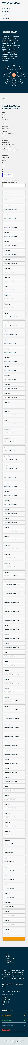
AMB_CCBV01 (7, 206)
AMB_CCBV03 (7, 215)
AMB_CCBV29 (7, 447)
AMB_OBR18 (6, 786)
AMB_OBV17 (6, 643)
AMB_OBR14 (6, 750)
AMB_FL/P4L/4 (7, 893)
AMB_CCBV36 (7, 500)
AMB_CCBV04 (7, 224)
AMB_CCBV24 (7, 402)
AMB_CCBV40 (7, 536)
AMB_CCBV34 (7, 491)
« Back (4, 98)
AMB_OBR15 (6, 759)
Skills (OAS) (6, 1030)
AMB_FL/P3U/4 (7, 858)
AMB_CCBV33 (7, 483)
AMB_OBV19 (6, 661)
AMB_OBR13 (6, 742)
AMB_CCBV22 (7, 384)
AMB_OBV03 (7, 545)
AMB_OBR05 (7, 688)
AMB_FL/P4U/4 (7, 876)
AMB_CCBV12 (7, 295)
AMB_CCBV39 (7, 527)
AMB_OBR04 (6, 679)
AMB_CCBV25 (7, 411)
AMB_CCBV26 (7, 420)
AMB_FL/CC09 (7, 831)
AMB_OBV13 (6, 608)
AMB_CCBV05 (7, 232)
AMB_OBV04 (7, 554)
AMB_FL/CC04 (7, 804)
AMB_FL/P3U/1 (7, 849)
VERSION (6, 192)
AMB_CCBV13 (7, 304)
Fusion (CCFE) (6, 1016)
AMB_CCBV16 (7, 331)
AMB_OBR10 (6, 724)
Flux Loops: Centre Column (9, 799)
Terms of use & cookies (16, 1041)
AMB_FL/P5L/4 (7, 920)
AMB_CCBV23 (7, 393)
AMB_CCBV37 (7, 509)
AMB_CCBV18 (7, 349)
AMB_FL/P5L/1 (7, 911)
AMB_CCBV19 (7, 357)
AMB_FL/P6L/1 (7, 929)
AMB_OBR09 (7, 715)
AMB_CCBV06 (7, 241)
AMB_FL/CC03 (7, 795)
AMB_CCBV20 (7, 366)
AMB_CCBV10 (7, 277)
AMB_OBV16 (6, 634)
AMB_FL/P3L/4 (7, 867)
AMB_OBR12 (6, 733)
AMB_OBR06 (7, 697)
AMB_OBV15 (6, 625)
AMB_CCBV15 (7, 322)
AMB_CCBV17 (7, 340)
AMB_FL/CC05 (7, 813)
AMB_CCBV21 (7, 375)
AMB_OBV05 (7, 563)
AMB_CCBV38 (7, 518)
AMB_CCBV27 (7, 429)
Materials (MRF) (7, 1020)
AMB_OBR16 (6, 768)
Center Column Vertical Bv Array (10, 209)
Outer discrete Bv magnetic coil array (11, 549)
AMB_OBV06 (7, 572)
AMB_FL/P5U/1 (7, 902)
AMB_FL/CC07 (7, 822)
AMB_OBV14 (6, 616)
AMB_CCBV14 (7, 313)
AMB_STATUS (7, 199)
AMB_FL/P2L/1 (7, 840)
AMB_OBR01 (6, 670)
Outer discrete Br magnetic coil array (11, 674)
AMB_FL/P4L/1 (7, 884)
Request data (7, 174)
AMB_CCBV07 (7, 250)
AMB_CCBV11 (7, 286)
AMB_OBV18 (6, 652)
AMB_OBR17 (6, 777)
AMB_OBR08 (7, 706)
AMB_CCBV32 (7, 474)
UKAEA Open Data (11, 3)
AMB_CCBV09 (7, 268)
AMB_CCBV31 (7, 465)
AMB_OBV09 (7, 590)
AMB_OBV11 (6, 599)
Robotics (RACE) (7, 1025)
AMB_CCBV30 (7, 456)
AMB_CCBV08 (7, 259)
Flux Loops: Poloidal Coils (9, 843)
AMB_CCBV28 (7, 438)
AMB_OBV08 (7, 581)
